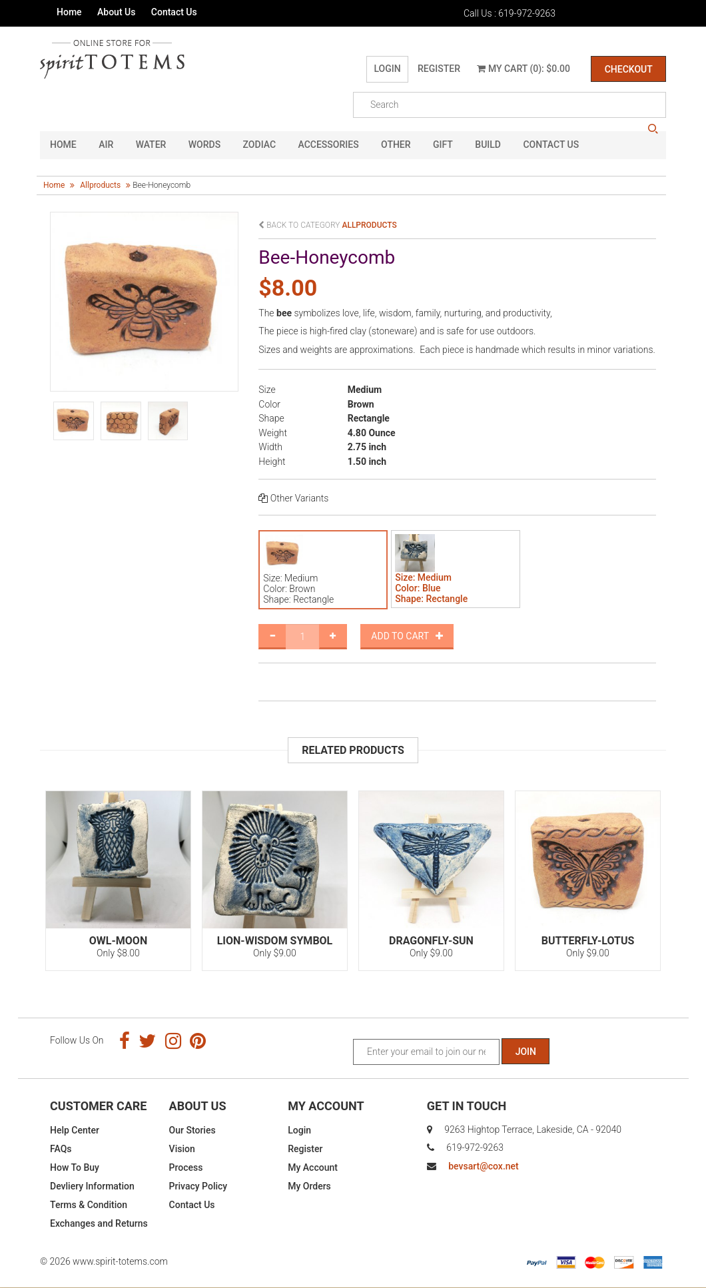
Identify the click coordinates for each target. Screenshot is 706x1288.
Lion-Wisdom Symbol (275, 940)
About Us (116, 12)
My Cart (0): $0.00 (523, 68)
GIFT (443, 145)
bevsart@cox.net (483, 1166)
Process (186, 1167)
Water (151, 145)
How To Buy (74, 1167)
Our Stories (192, 1130)
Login (387, 68)
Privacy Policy (198, 1186)
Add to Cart (407, 636)
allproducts (100, 185)
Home (69, 12)
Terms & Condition (88, 1204)
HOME (63, 145)
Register (438, 68)
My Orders (309, 1186)
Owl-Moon (118, 940)
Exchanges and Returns (99, 1223)
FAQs (61, 1148)
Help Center (74, 1130)
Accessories (328, 145)
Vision (182, 1148)
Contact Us (174, 12)
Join (526, 1051)
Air (106, 145)
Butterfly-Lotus (588, 940)
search (652, 129)
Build (488, 145)
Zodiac (259, 145)
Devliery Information (92, 1186)
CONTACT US (551, 145)
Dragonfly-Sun (431, 940)
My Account (313, 1167)
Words (204, 145)
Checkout (628, 69)
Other (396, 145)
